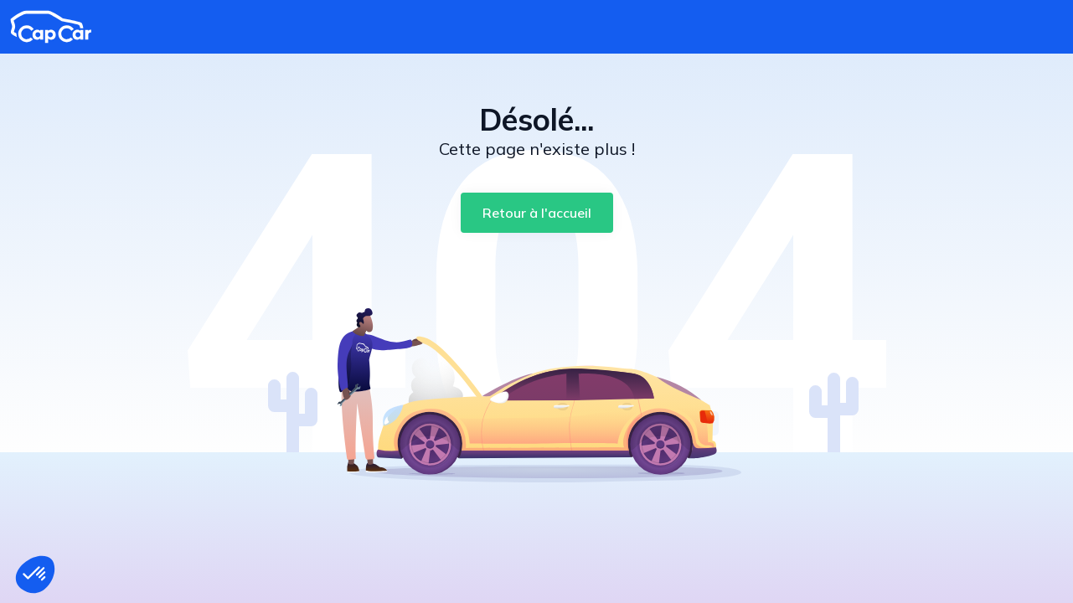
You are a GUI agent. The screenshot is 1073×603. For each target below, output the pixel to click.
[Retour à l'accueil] (537, 213)
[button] (35, 574)
